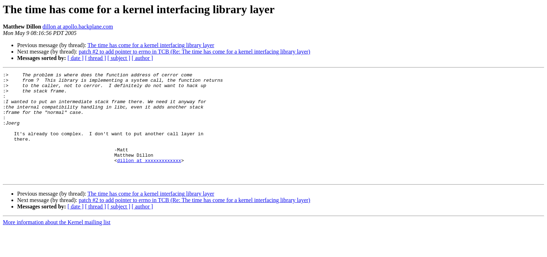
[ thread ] (95, 58)
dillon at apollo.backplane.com (77, 27)
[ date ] (75, 58)
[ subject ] (118, 58)
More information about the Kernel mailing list (56, 244)
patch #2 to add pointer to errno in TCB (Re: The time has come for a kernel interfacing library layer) (194, 52)
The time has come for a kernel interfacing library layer (150, 45)
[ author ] (142, 58)
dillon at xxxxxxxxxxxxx (149, 178)
